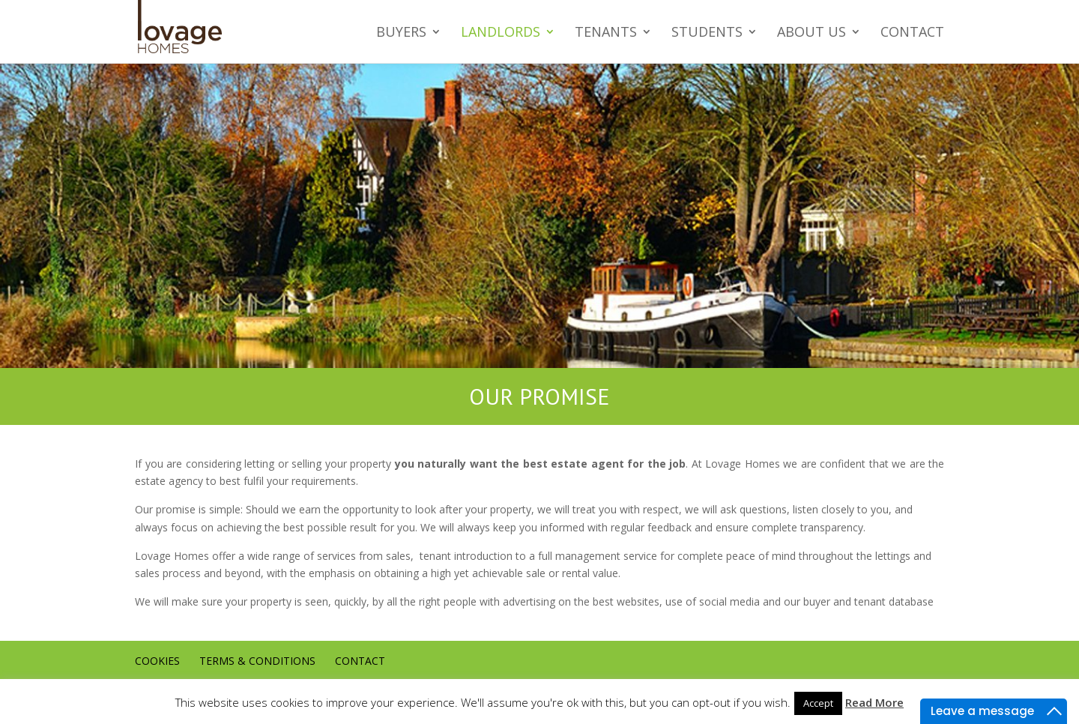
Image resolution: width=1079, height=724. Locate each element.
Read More (874, 702)
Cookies (157, 661)
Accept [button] (818, 703)
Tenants (606, 32)
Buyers (401, 32)
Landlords (500, 32)
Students (707, 32)
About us (811, 32)
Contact (912, 32)
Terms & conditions (257, 661)
